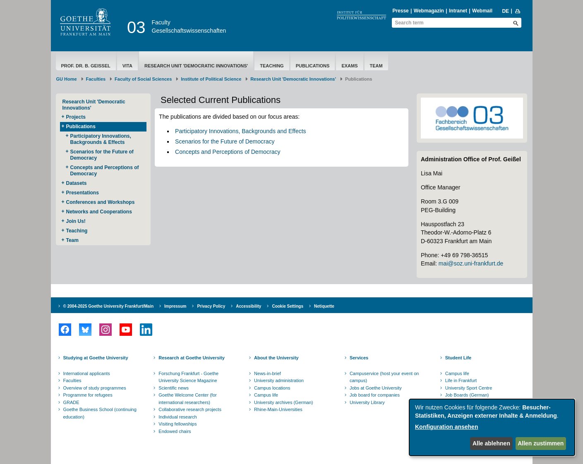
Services (359, 357)
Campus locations (272, 387)
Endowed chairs (174, 431)
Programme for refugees (88, 394)
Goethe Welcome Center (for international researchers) (187, 398)
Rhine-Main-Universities (278, 409)
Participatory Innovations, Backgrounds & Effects (100, 139)
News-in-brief (267, 373)
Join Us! (76, 221)
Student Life (458, 357)
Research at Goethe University (191, 357)
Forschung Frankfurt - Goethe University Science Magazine (188, 377)
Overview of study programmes (94, 387)
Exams (349, 65)
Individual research (177, 416)
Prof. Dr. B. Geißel (85, 65)
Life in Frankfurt (461, 380)
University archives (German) (283, 402)
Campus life (266, 394)
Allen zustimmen (541, 443)
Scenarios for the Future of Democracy (102, 155)
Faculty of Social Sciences (143, 79)
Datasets (76, 183)
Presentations (82, 193)
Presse (400, 11)
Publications (313, 65)
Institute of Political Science (211, 79)
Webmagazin (429, 11)
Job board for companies (375, 394)
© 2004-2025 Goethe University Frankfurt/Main (108, 306)
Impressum (175, 306)
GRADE (71, 402)
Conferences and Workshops (100, 202)
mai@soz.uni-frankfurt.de (471, 263)
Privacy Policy (211, 306)
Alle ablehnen (491, 443)
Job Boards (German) (467, 394)
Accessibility (248, 306)
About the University (276, 357)
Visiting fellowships (177, 423)
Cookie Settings (287, 306)
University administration (279, 380)
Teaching (271, 65)
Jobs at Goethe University (376, 387)
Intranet (458, 11)
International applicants (86, 373)
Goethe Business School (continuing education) (100, 413)
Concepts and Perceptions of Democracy (104, 171)
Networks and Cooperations (99, 212)
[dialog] (492, 427)
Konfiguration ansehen (446, 426)
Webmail (482, 11)
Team (376, 65)
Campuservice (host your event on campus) (384, 377)
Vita (127, 65)
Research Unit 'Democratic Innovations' (196, 65)
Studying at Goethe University (95, 357)
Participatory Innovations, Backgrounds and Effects (240, 131)
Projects (76, 117)
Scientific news (173, 387)
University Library (367, 402)
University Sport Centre (468, 387)
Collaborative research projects (189, 409)
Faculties (96, 79)
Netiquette (324, 306)
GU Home (66, 79)
